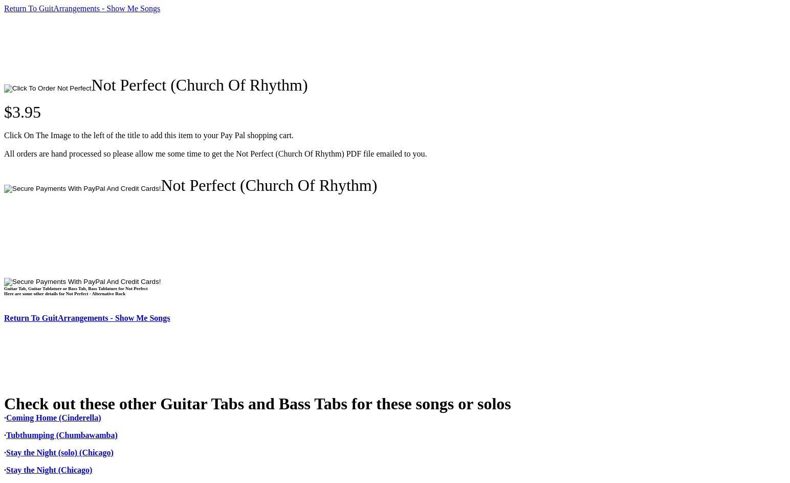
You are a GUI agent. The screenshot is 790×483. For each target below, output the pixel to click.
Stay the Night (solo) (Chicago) (60, 452)
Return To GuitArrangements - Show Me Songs (82, 8)
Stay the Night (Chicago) (49, 470)
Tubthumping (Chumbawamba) (62, 435)
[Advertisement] (190, 44)
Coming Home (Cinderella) (53, 417)
